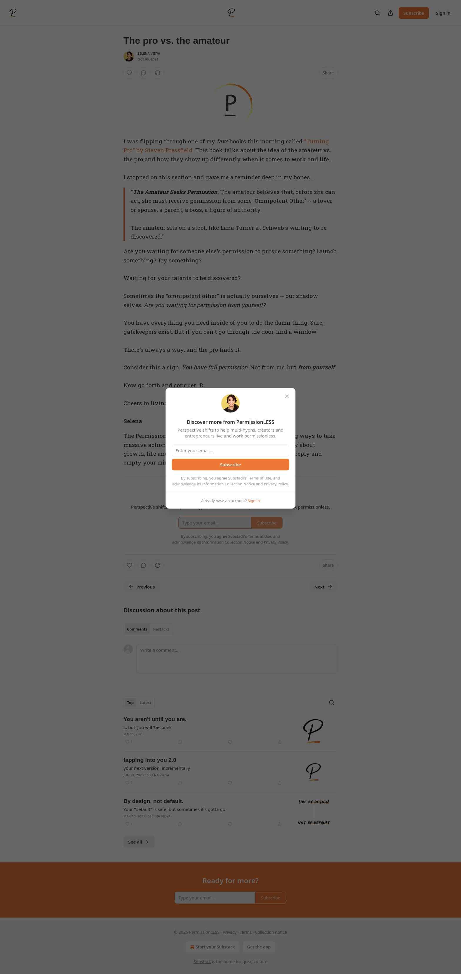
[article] (230, 731)
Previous (141, 587)
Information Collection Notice (228, 484)
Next (323, 587)
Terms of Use (259, 478)
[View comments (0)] (143, 73)
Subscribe (413, 13)
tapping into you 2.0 (149, 760)
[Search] (377, 13)
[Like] (129, 73)
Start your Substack (212, 947)
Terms (245, 932)
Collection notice (271, 932)
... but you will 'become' (147, 727)
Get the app (259, 947)
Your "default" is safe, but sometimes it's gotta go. (174, 809)
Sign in (443, 13)
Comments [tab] (137, 629)
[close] (287, 396)
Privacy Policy (276, 484)
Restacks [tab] (161, 629)
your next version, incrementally (156, 768)
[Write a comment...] (237, 659)
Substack (202, 961)
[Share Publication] (390, 13)
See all (139, 842)
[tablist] (148, 629)
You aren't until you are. (154, 719)
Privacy (230, 932)
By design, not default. (153, 801)
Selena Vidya (149, 53)
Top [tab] (130, 702)
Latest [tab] (145, 702)
